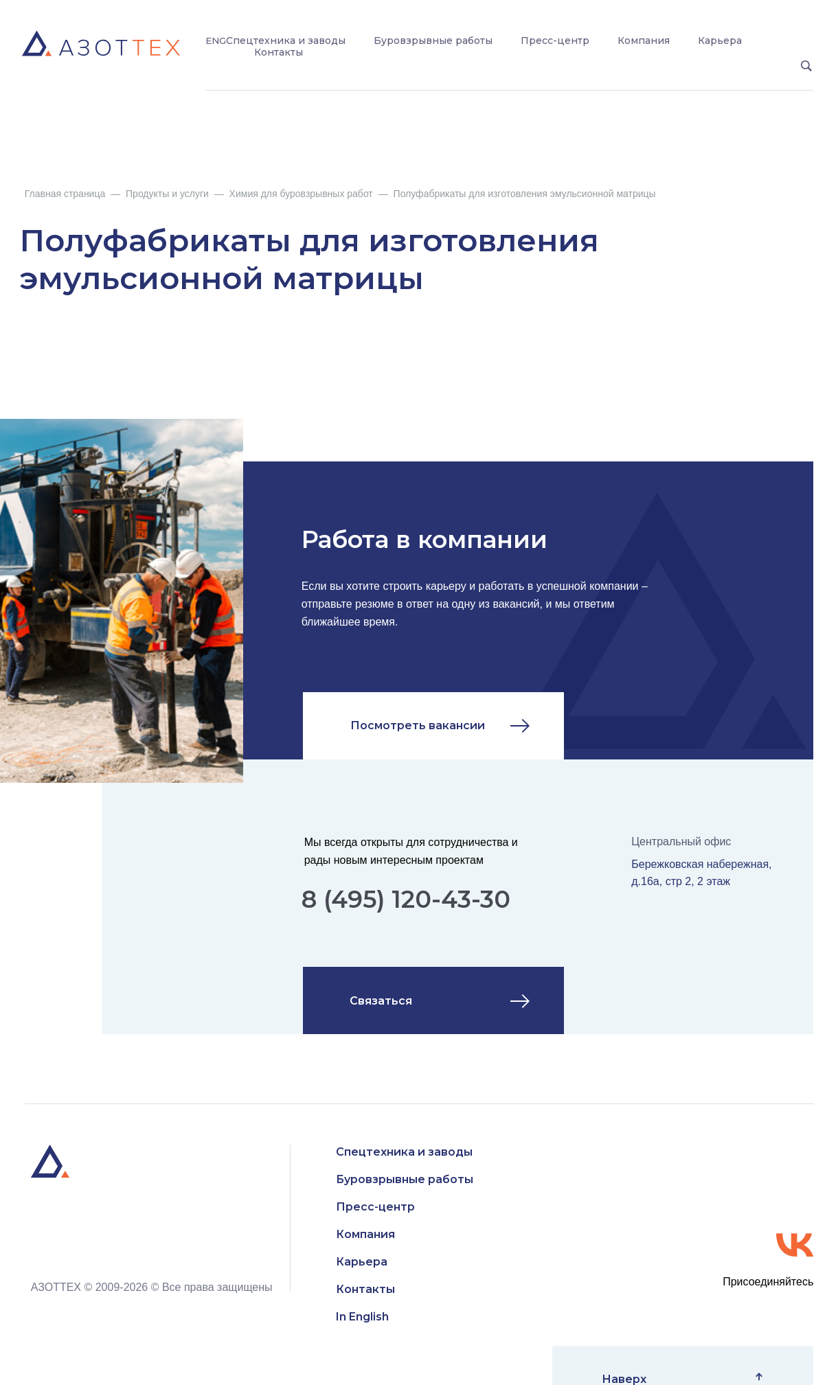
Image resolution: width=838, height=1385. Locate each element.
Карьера (720, 40)
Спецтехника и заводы (286, 40)
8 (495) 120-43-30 (406, 899)
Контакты (278, 52)
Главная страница (65, 193)
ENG (215, 40)
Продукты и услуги (167, 193)
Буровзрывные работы (433, 40)
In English (362, 1316)
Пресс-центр (555, 40)
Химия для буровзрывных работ (301, 193)
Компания (644, 40)
